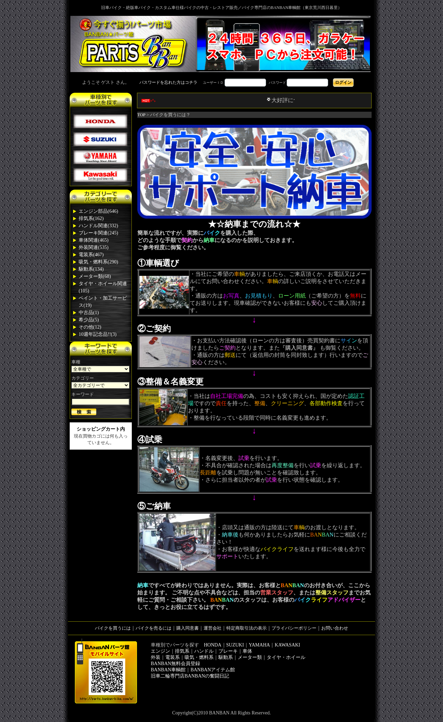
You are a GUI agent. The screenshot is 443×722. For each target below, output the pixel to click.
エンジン (160, 651)
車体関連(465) (93, 240)
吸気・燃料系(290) (98, 261)
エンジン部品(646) (98, 211)
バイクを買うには (113, 628)
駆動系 (225, 657)
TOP (141, 114)
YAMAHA (259, 645)
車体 (247, 651)
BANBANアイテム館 (212, 669)
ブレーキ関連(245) (98, 232)
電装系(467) (91, 254)
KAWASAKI (287, 645)
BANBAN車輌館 (168, 669)
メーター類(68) (95, 276)
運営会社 (213, 628)
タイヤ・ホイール (286, 657)
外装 (155, 657)
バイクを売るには (153, 628)
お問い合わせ (334, 628)
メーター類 (250, 657)
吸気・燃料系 (199, 657)
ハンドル (204, 651)
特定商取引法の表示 (246, 628)
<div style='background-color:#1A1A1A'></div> (221, 82)
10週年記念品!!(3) (98, 334)
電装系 (172, 657)
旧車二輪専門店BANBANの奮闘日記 (190, 676)
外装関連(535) (93, 247)
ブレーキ (228, 651)
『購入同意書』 (299, 348)
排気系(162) (91, 218)
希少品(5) (89, 319)
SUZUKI (235, 645)
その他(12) (90, 327)
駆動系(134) (91, 269)
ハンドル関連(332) (98, 225)
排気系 (182, 651)
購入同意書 (187, 628)
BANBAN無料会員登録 (175, 663)
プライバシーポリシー (294, 628)
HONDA (213, 645)
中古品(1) (89, 312)
